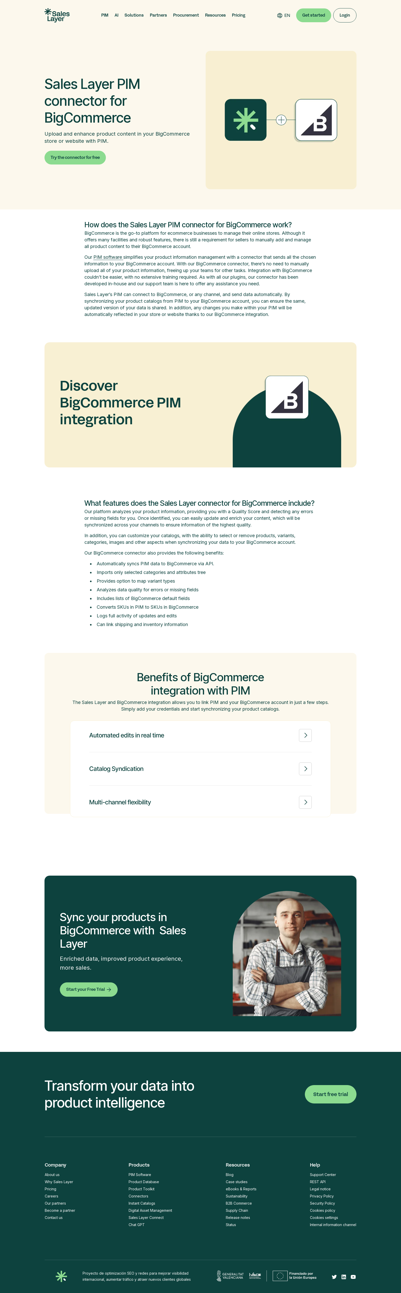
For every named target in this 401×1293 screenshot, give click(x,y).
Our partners (55, 1203)
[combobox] (287, 15)
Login (345, 15)
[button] (104, 15)
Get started (313, 15)
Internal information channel (333, 1225)
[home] (57, 15)
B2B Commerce (239, 1203)
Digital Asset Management (150, 1210)
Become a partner (60, 1210)
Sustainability (237, 1196)
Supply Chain (237, 1210)
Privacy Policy (322, 1196)
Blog (229, 1174)
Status (231, 1225)
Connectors (138, 1196)
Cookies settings (324, 1217)
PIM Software (140, 1174)
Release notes (238, 1217)
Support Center (323, 1174)
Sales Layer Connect (146, 1217)
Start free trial (330, 1094)
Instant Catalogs (142, 1203)
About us (52, 1174)
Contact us (54, 1217)
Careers (51, 1196)
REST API (318, 1182)
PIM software (108, 257)
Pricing (238, 15)
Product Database (144, 1182)
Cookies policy (322, 1210)
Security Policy (322, 1203)
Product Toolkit (141, 1189)
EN (287, 15)
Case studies (237, 1182)
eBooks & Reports (241, 1189)
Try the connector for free (75, 157)
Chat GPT (137, 1225)
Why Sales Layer (59, 1182)
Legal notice (320, 1189)
